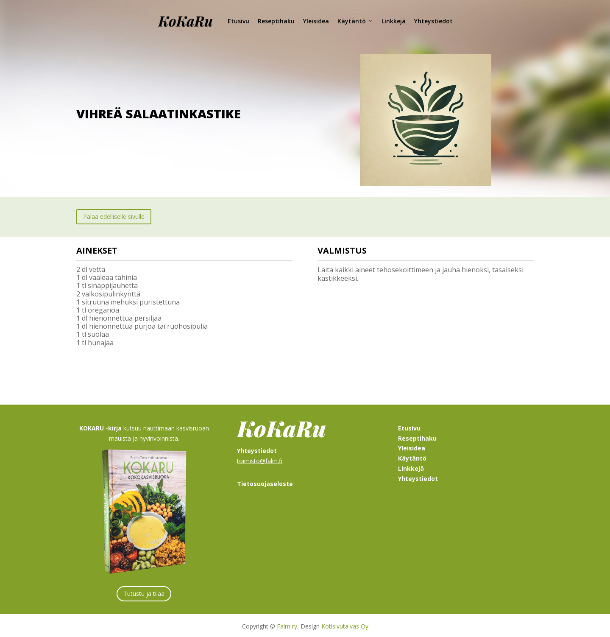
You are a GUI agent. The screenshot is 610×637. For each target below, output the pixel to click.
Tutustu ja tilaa (143, 592)
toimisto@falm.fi (259, 459)
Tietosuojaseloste (265, 482)
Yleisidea (316, 21)
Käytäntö (355, 21)
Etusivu (238, 21)
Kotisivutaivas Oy (344, 624)
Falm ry (287, 624)
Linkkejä (394, 21)
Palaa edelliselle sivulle (114, 215)
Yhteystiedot (433, 21)
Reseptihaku (276, 21)
